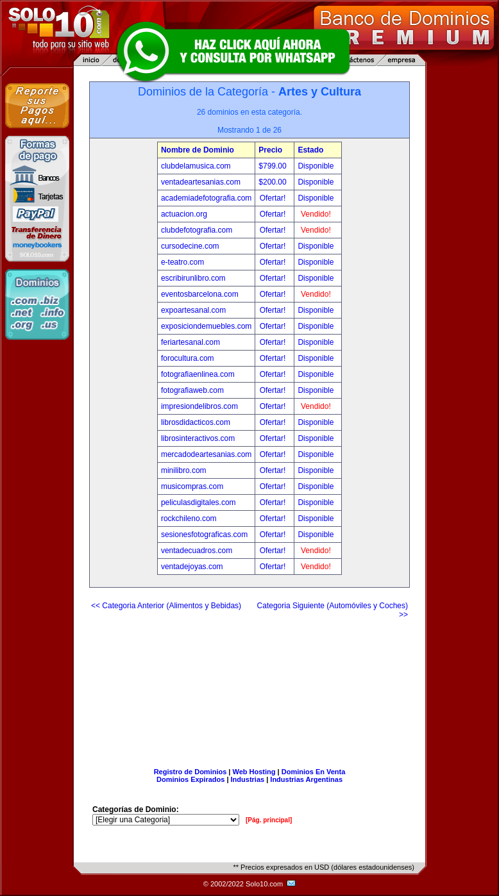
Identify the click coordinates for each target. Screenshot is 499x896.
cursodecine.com (190, 246)
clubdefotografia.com (196, 230)
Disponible (316, 166)
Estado (310, 149)
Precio (270, 149)
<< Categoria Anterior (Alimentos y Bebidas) (166, 605)
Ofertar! (274, 198)
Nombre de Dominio (197, 149)
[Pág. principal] (269, 820)
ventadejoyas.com (192, 566)
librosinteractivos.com (198, 438)
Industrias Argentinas (306, 779)
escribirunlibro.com (193, 278)
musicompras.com (192, 486)
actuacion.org (184, 214)
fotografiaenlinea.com (198, 374)
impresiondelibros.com (199, 406)
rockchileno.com (189, 518)
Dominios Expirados (190, 779)
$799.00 (273, 166)
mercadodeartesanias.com (206, 454)
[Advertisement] (249, 688)
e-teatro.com (182, 262)
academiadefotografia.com (206, 198)
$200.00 (273, 182)
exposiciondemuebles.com (206, 326)
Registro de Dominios (190, 772)
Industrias (248, 779)
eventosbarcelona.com (200, 294)
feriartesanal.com (190, 342)
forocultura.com (187, 358)
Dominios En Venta (314, 772)
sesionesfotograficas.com (204, 534)
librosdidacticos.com (195, 422)
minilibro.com (184, 470)
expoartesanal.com (193, 310)
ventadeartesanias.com (201, 182)
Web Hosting (254, 772)
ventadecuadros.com (196, 550)
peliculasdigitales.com (198, 502)
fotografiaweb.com (192, 390)
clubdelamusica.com (196, 166)
